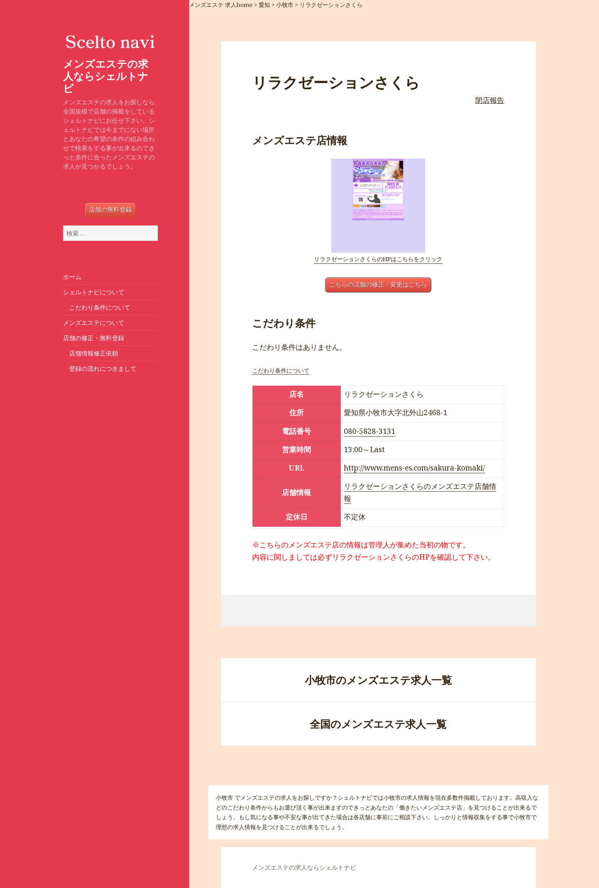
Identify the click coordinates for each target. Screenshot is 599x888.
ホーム (72, 277)
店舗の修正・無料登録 (93, 338)
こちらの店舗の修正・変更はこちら (378, 284)
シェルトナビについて (93, 292)
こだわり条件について (99, 307)
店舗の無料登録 (110, 209)
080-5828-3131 (369, 431)
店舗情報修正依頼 (93, 353)
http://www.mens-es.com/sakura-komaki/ (414, 468)
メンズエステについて (93, 322)
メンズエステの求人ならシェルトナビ (105, 76)
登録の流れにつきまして (102, 368)
